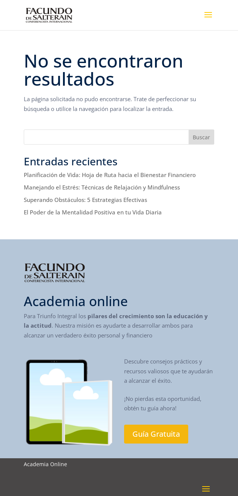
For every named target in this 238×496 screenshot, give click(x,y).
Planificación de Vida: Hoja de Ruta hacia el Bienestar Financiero (110, 175)
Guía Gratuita (156, 434)
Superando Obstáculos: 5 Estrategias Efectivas (85, 199)
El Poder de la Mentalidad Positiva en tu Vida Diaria (93, 212)
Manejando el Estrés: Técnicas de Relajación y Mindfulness (102, 187)
